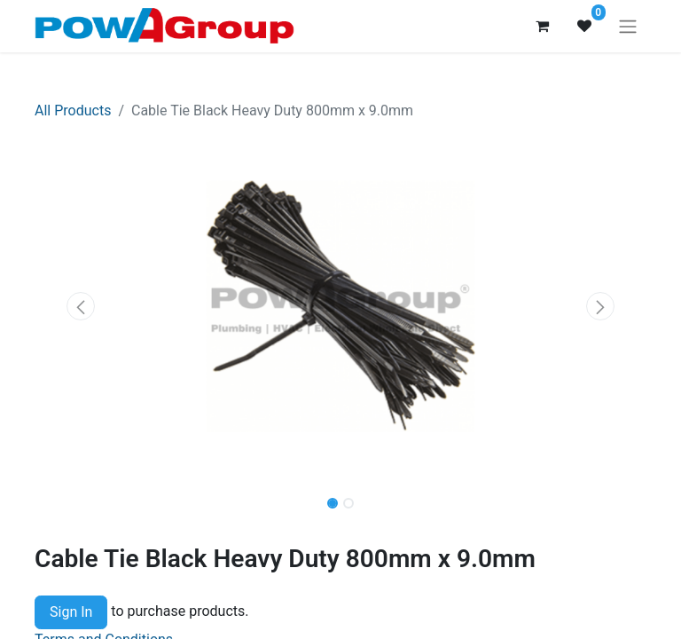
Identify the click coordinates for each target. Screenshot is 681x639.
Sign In (71, 612)
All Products (73, 110)
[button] (81, 306)
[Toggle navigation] (627, 26)
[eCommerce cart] (542, 25)
